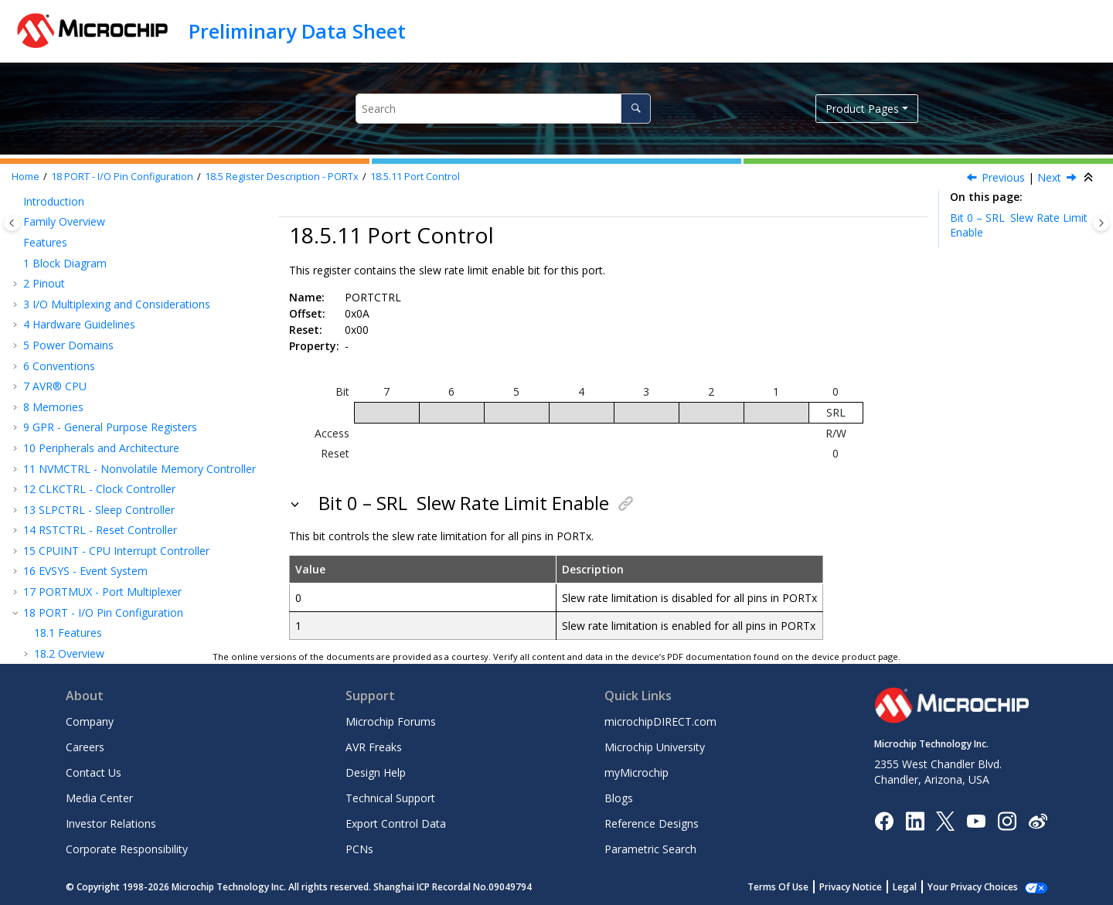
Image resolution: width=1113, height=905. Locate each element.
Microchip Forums (390, 721)
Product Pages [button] (862, 108)
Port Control (415, 176)
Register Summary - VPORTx (117, 512)
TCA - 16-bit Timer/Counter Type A (118, 615)
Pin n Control (96, 471)
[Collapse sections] (1089, 177)
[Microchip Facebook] (883, 819)
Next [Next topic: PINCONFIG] (1049, 177)
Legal (922, 886)
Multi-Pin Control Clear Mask (135, 451)
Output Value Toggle (112, 307)
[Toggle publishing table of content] (12, 223)
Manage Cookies (981, 886)
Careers (85, 747)
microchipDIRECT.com (660, 721)
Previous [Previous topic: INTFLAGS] (1003, 177)
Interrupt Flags (100, 349)
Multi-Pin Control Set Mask (131, 431)
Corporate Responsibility (127, 849)
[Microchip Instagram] (1006, 819)
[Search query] (503, 109)
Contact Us (93, 772)
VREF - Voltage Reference (94, 574)
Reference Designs (651, 823)
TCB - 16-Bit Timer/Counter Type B (119, 636)
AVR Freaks (373, 747)
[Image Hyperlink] (975, 820)
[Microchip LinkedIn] (914, 819)
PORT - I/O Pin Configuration (122, 176)
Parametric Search (650, 849)
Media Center (99, 798)
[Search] (636, 109)
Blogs (618, 798)
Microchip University (654, 747)
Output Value (93, 246)
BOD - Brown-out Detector (99, 554)
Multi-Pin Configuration (122, 390)
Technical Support (390, 798)
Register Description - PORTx (282, 176)
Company (90, 721)
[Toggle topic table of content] (1101, 223)
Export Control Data (395, 823)
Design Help (375, 772)
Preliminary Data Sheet (297, 31)
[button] (38, 205)
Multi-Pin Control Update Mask (141, 410)
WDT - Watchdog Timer (90, 595)
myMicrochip (636, 772)
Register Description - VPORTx (122, 533)
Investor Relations (111, 823)
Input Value (89, 328)
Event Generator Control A (130, 492)
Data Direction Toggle (117, 225)
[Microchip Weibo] (1037, 820)
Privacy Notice (867, 886)
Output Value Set (103, 266)
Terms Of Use (794, 886)
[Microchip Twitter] (945, 819)
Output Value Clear (108, 287)
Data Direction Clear (112, 204)
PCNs (359, 849)
